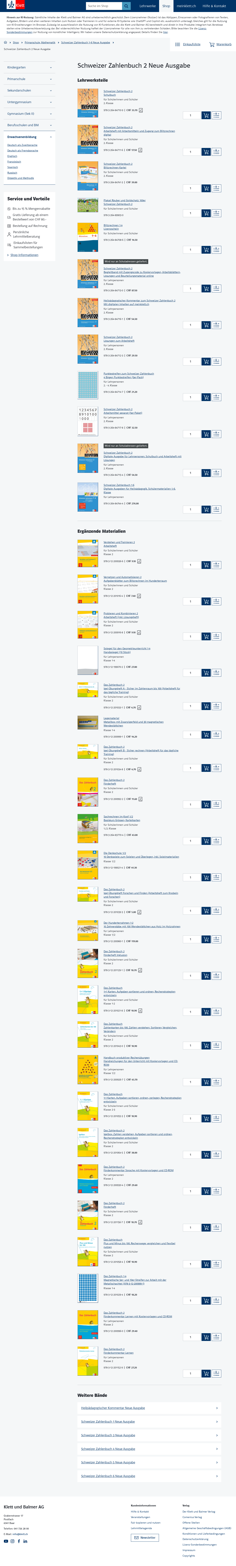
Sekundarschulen (29, 90)
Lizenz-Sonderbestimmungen (200, 1544)
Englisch (12, 156)
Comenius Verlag (192, 1517)
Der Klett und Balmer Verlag (199, 1511)
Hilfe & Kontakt (214, 6)
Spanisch (12, 167)
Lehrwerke (148, 6)
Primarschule (29, 79)
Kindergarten (29, 67)
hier (165, 32)
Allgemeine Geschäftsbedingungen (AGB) (207, 1528)
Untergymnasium (29, 102)
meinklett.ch (186, 6)
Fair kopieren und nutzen (145, 1522)
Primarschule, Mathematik (40, 42)
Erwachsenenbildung (29, 137)
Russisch (12, 172)
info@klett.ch (20, 1534)
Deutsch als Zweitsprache (22, 145)
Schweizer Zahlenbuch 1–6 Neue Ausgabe (85, 42)
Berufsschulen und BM (29, 125)
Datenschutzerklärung (195, 1539)
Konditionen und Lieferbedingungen (204, 1533)
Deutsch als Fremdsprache (22, 150)
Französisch (14, 161)
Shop (166, 6)
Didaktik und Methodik (20, 178)
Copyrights (189, 1555)
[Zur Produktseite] (87, 103)
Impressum (189, 1550)
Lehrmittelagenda (141, 1528)
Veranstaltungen (140, 1517)
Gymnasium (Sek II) (29, 114)
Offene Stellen (191, 1522)
